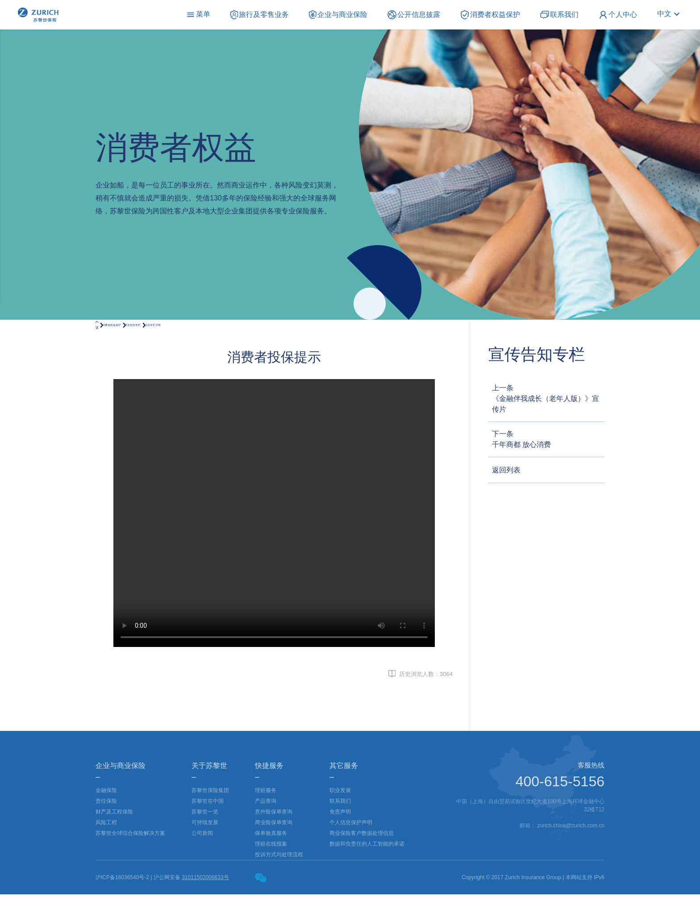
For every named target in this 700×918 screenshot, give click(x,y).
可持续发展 (205, 846)
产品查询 (265, 825)
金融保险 (106, 814)
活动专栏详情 (269, 336)
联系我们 (559, 14)
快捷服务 (269, 789)
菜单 (198, 14)
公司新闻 (202, 857)
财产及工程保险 (114, 835)
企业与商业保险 (338, 14)
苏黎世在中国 (208, 825)
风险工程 (106, 846)
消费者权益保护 (490, 14)
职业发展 (340, 814)
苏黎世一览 (205, 835)
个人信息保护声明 (350, 846)
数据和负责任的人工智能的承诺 (366, 867)
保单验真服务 (271, 857)
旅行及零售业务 (259, 14)
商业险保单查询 (273, 846)
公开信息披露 (414, 14)
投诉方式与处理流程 (279, 878)
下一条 (548, 440)
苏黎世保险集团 (210, 814)
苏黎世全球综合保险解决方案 (130, 857)
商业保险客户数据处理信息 (361, 857)
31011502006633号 (205, 901)
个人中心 (618, 14)
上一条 (548, 399)
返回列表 (506, 470)
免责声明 (340, 835)
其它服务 (343, 789)
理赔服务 (265, 814)
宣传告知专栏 (209, 336)
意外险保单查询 (273, 835)
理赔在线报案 (271, 867)
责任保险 (106, 825)
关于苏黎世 (209, 789)
